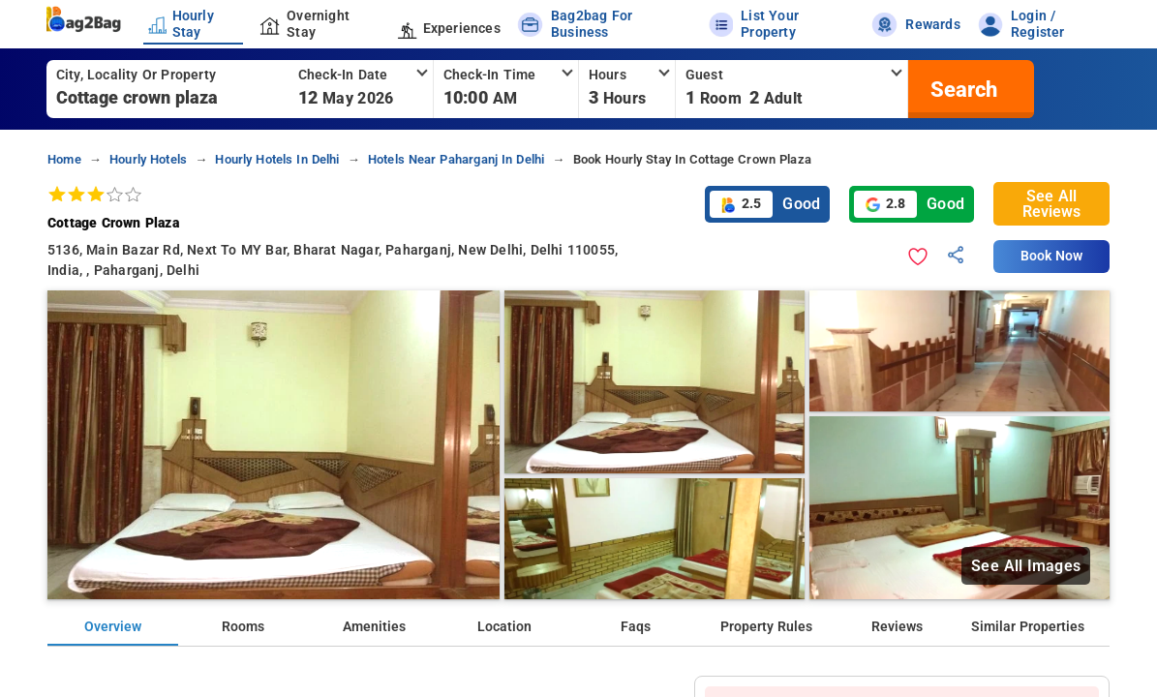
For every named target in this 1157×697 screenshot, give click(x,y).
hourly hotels (148, 159)
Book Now (1051, 256)
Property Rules (766, 627)
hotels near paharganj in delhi (456, 159)
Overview (112, 627)
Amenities (374, 627)
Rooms (243, 627)
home (64, 159)
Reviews (897, 627)
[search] (961, 89)
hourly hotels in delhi (277, 159)
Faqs (636, 627)
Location (504, 627)
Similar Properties (1027, 627)
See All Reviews (1051, 204)
